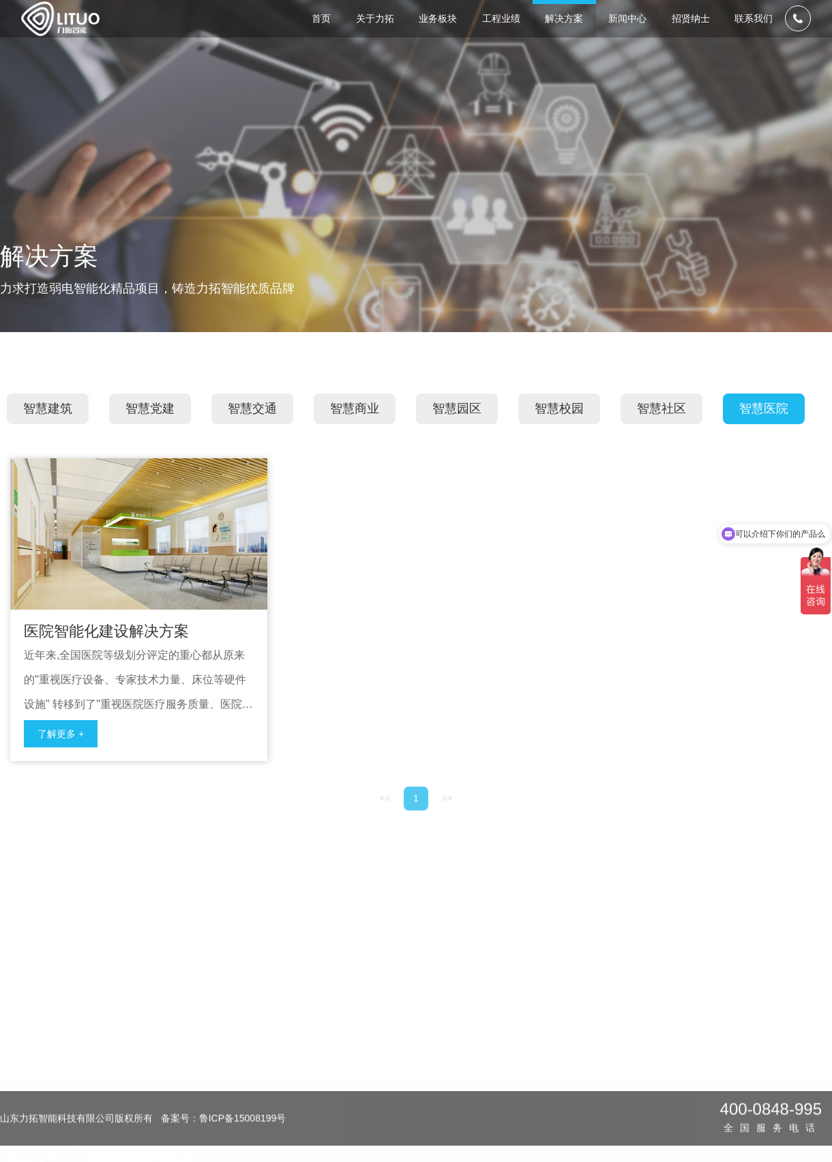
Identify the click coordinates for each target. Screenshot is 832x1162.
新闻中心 (611, 1010)
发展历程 (309, 1061)
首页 (76, 379)
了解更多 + (61, 760)
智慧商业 (354, 435)
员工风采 (683, 1086)
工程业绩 (461, 1010)
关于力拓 (312, 1010)
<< (385, 839)
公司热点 (608, 1086)
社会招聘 (683, 1061)
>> (446, 839)
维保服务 (384, 1086)
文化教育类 (464, 1061)
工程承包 (384, 1061)
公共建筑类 (464, 1086)
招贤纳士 (686, 1010)
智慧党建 (150, 435)
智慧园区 (456, 435)
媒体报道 (608, 1037)
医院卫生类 (464, 1037)
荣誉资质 (309, 1086)
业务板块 (386, 1010)
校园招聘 (683, 1037)
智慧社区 (661, 435)
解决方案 (116, 379)
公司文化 (309, 1110)
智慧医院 (763, 435)
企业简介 (309, 1037)
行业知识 (608, 1061)
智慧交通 (252, 435)
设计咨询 (384, 1037)
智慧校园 (559, 435)
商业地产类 (464, 1110)
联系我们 (761, 1010)
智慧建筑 (47, 435)
